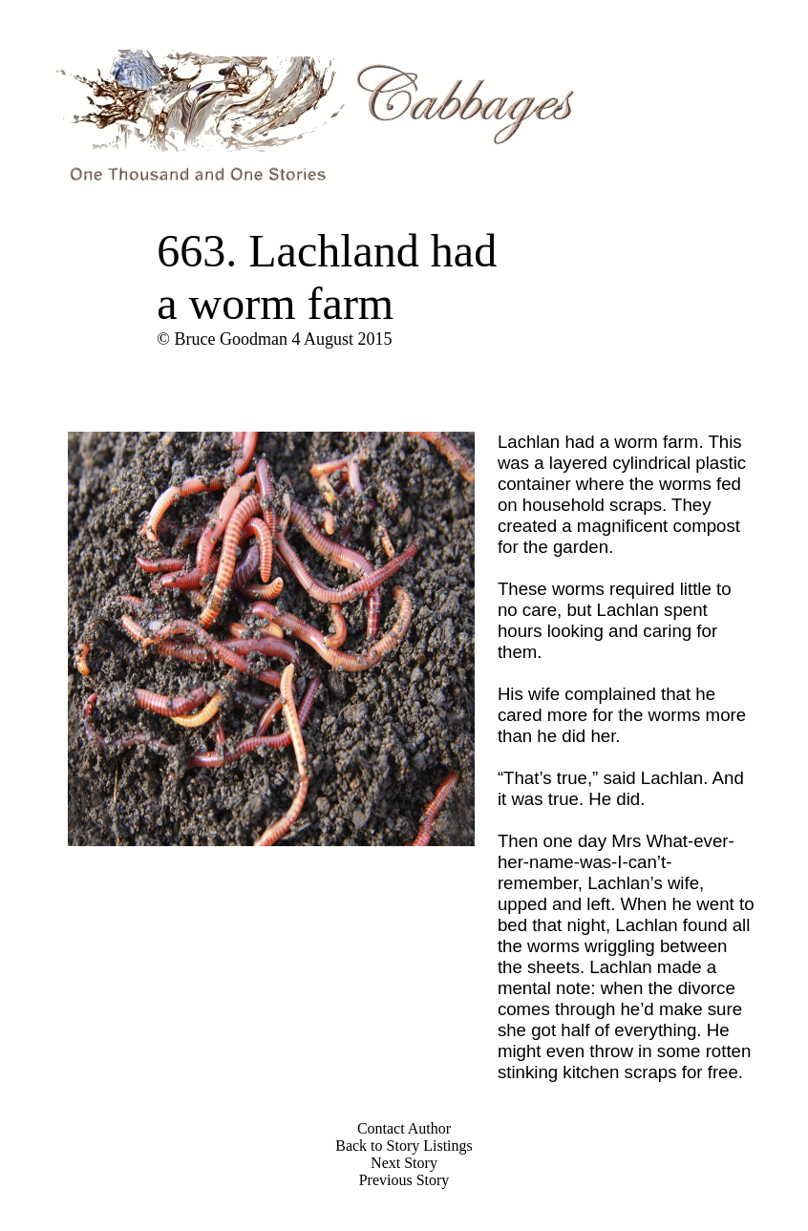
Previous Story (404, 1180)
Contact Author (404, 1128)
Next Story (404, 1163)
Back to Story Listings (404, 1145)
